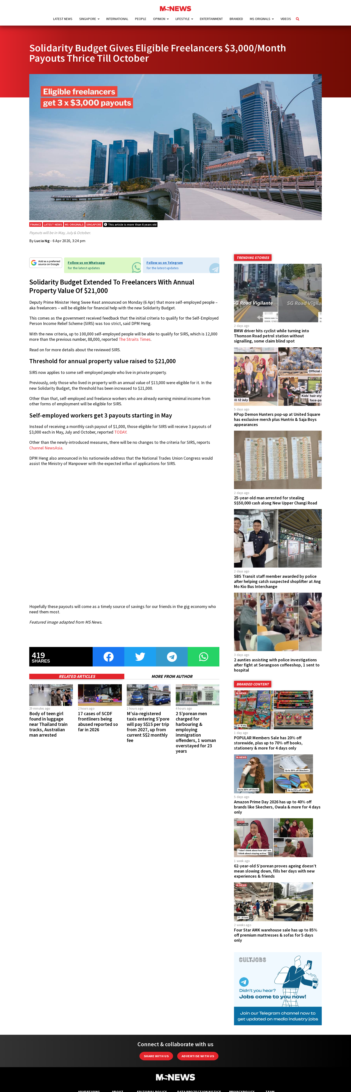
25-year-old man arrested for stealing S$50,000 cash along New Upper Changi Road (275, 500)
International (117, 19)
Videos (286, 19)
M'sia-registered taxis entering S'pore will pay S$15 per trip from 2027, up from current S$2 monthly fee (148, 727)
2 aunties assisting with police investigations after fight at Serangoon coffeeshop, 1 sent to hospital (277, 665)
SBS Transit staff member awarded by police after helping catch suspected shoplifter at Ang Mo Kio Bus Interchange (277, 581)
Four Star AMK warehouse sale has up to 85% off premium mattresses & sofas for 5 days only (275, 935)
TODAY (120, 432)
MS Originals (260, 19)
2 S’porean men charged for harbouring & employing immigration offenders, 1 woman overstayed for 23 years (196, 732)
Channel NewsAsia (45, 448)
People (140, 19)
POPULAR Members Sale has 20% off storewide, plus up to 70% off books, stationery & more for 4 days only (268, 743)
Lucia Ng (41, 240)
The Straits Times (135, 339)
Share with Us (156, 1056)
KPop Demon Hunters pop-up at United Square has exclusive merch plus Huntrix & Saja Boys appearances (277, 419)
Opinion (159, 19)
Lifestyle (183, 19)
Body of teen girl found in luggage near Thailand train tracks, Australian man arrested (48, 724)
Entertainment (211, 19)
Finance (35, 224)
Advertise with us (198, 1056)
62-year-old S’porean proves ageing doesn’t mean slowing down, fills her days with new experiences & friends (275, 871)
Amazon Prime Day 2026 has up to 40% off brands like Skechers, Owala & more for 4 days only (277, 807)
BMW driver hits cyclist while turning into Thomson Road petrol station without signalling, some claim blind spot (271, 336)
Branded (236, 19)
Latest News (62, 19)
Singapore (87, 19)
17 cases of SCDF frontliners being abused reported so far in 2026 (98, 721)
